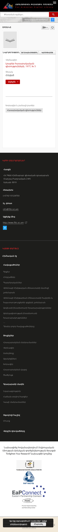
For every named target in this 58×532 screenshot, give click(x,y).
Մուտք (6, 421)
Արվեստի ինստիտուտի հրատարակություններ (27, 308)
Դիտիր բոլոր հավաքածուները (18, 326)
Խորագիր (8, 364)
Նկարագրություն (12, 391)
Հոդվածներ (9, 277)
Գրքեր (6, 271)
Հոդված (10, 75)
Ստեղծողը (8, 353)
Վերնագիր (8, 347)
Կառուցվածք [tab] (47, 52)
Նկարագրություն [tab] (11, 53)
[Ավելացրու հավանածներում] (52, 27)
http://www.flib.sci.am (13, 222)
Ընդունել (38, 524)
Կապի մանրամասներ (14, 402)
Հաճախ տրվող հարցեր (15, 396)
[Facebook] (5, 228)
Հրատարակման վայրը (15, 369)
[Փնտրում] (53, 14)
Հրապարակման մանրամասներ (20, 342)
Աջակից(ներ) (9, 358)
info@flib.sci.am (11, 209)
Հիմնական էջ (9, 256)
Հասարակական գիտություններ (24, 110)
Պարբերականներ (12, 282)
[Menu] (54, 2)
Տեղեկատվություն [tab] (29, 52)
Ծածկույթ (8, 375)
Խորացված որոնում (36, 19)
